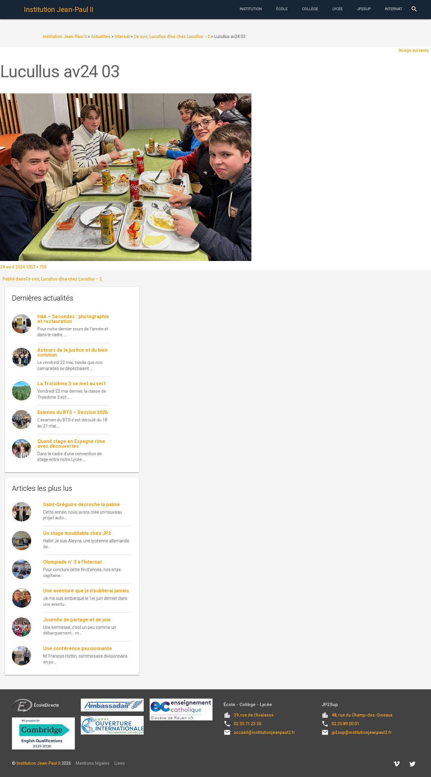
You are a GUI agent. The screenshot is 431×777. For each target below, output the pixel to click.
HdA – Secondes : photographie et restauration (73, 319)
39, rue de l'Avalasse (254, 715)
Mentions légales (93, 763)
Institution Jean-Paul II (38, 763)
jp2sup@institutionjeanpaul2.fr (362, 732)
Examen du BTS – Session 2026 (72, 412)
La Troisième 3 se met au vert (71, 383)
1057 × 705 (36, 267)
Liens (119, 763)
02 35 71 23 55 (247, 723)
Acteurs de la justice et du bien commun (72, 352)
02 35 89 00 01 (345, 723)
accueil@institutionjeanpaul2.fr (264, 732)
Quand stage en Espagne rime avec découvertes (71, 443)
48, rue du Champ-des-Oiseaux (362, 715)
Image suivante (414, 50)
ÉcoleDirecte (35, 705)
